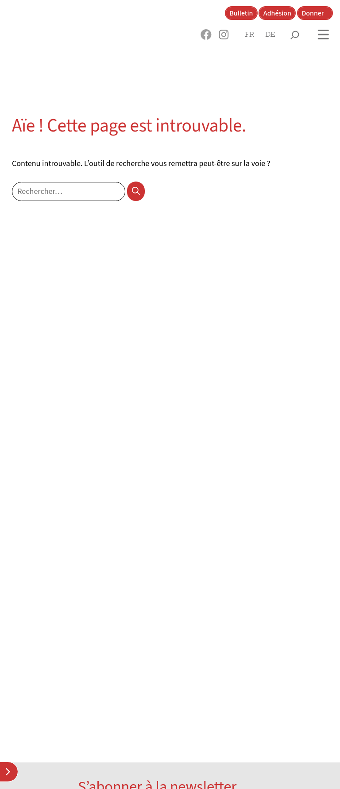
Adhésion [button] (277, 13)
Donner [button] (312, 13)
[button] (206, 34)
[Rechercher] (136, 191)
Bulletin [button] (241, 13)
